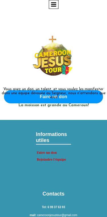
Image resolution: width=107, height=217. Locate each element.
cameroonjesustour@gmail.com (57, 215)
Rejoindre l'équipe (51, 159)
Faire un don (47, 152)
